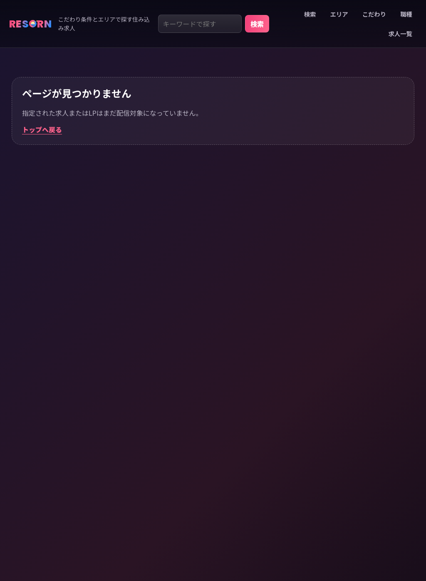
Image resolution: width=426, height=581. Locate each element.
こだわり (374, 14)
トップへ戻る (42, 129)
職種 (406, 14)
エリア (339, 14)
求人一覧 (400, 33)
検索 (257, 24)
